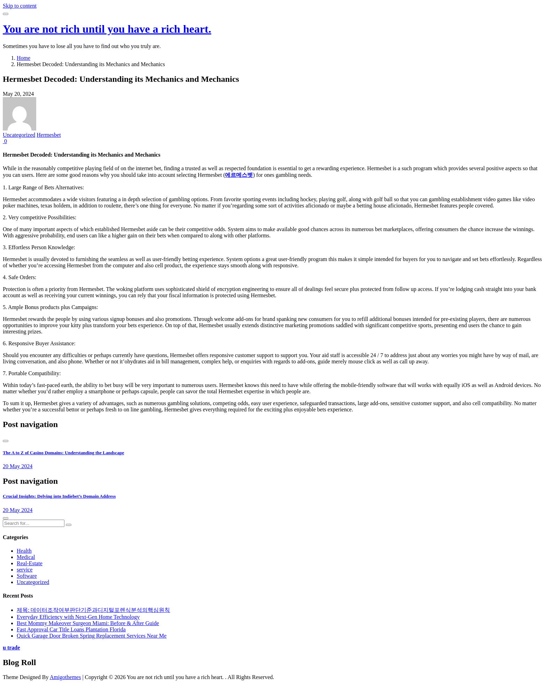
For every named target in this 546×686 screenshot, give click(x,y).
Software (27, 576)
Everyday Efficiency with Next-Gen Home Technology (78, 617)
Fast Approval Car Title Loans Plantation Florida (71, 629)
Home (23, 58)
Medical (26, 557)
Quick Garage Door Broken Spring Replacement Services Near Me (91, 636)
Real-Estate (29, 563)
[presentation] (5, 441)
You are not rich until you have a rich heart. (107, 29)
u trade (11, 647)
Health (24, 551)
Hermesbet (49, 135)
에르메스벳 (239, 175)
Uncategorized (19, 135)
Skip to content (20, 6)
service (24, 570)
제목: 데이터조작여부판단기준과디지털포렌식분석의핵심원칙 (93, 610)
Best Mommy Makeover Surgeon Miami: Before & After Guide (88, 623)
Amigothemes (65, 677)
